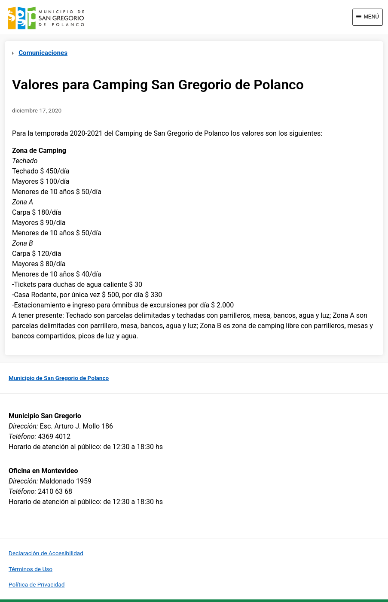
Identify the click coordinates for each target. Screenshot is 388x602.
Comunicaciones (39, 53)
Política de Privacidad (36, 584)
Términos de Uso (30, 569)
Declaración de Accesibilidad (46, 553)
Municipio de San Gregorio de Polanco (59, 377)
